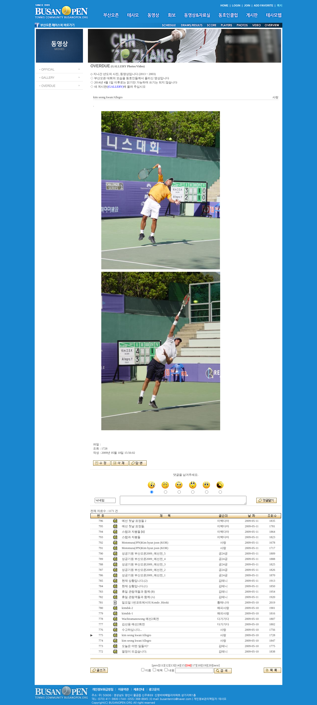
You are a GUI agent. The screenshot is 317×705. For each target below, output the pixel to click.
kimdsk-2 (127, 608)
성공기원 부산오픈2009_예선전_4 (144, 559)
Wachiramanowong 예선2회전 (140, 619)
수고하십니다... (132, 629)
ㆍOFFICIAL (46, 69)
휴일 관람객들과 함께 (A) (138, 597)
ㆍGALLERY (46, 77)
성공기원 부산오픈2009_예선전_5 (144, 553)
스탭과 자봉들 (131, 531)
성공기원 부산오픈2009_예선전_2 (144, 570)
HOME (224, 5)
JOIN (247, 5)
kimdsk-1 (127, 613)
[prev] (155, 665)
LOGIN (236, 5)
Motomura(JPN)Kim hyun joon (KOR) (145, 542)
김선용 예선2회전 (133, 624)
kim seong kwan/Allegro (136, 635)
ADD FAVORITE (263, 5)
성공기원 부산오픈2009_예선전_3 (144, 564)
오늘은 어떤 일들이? (135, 646)
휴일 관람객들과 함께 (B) (138, 591)
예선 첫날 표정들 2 (134, 521)
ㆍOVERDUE (46, 85)
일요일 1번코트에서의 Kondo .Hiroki (145, 602)
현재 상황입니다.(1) (135, 586)
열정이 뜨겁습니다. (134, 651)
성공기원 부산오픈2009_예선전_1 (144, 575)
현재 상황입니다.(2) (135, 580)
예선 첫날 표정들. (133, 526)
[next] (216, 665)
